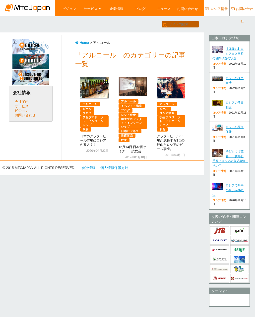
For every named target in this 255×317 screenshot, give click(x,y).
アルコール (90, 104)
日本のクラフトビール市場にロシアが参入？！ (93, 140)
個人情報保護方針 (114, 168)
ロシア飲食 (128, 114)
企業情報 (117, 9)
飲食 (86, 129)
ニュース (164, 9)
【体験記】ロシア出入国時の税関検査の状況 (228, 53)
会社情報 (88, 168)
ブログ (140, 9)
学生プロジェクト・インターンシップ (93, 121)
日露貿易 (127, 135)
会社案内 (22, 102)
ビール (87, 108)
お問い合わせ (187, 9)
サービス (92, 9)
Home (82, 43)
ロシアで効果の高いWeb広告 (228, 190)
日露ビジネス (130, 131)
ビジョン (69, 9)
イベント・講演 (131, 105)
